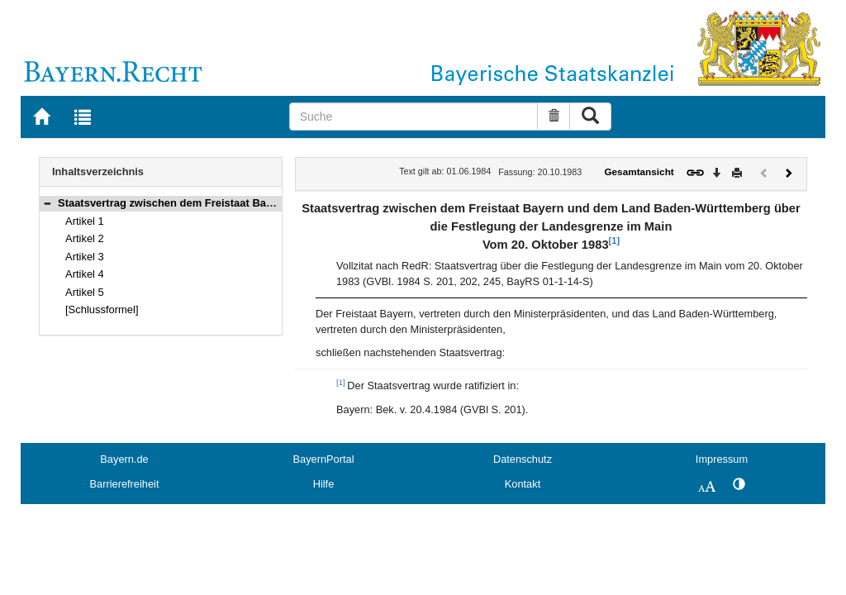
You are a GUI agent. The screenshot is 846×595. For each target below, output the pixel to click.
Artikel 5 (84, 292)
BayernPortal (323, 459)
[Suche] (414, 116)
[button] (47, 203)
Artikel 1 (84, 221)
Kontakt (522, 484)
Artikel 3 (84, 256)
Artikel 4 (84, 274)
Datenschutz (522, 459)
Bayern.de (124, 459)
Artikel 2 (84, 238)
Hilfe (324, 484)
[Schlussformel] (102, 309)
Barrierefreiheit (124, 484)
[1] (614, 240)
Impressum (722, 459)
